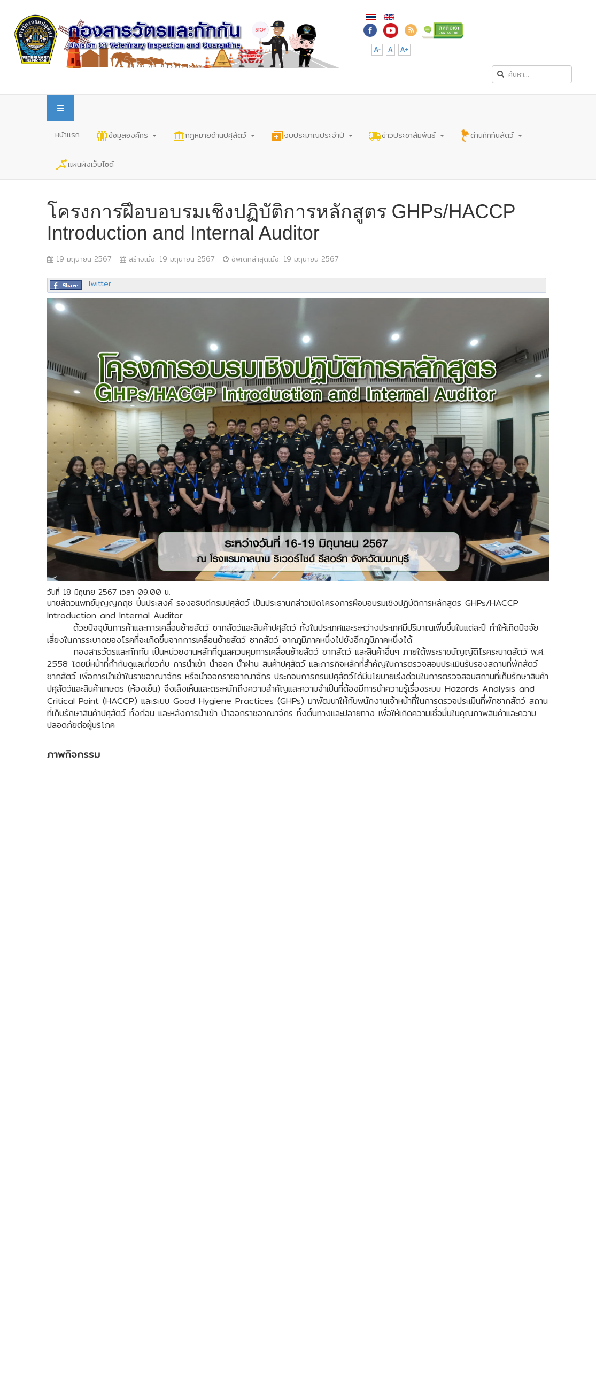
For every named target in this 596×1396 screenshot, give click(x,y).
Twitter (99, 283)
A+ (404, 49)
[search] (532, 74)
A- (377, 49)
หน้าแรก (67, 135)
